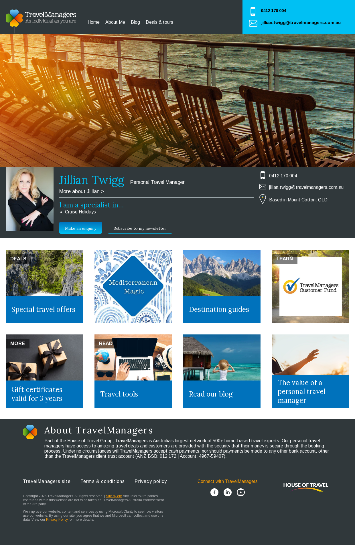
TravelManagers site (47, 481)
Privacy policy (151, 481)
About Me (115, 22)
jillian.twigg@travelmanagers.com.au (301, 22)
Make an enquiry (80, 228)
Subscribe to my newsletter (140, 228)
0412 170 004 (273, 10)
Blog (135, 22)
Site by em (114, 496)
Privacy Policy (57, 520)
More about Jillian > (81, 191)
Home (94, 22)
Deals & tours (159, 22)
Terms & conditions (102, 481)
